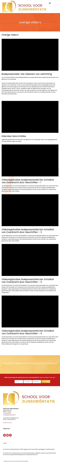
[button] (50, 3)
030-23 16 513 (7, 413)
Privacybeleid (25, 461)
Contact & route (7, 422)
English (5, 443)
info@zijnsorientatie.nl (9, 415)
